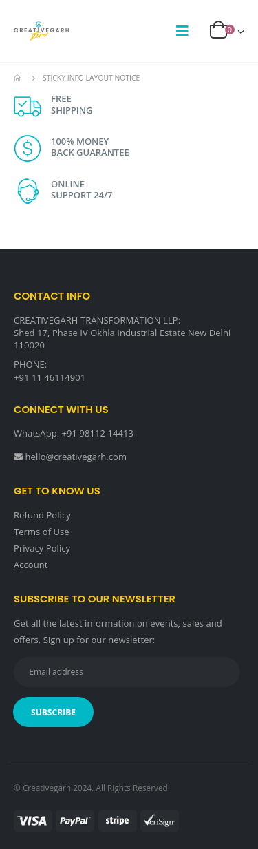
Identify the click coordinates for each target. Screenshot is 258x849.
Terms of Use (41, 531)
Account (31, 564)
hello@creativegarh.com (76, 456)
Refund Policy (42, 515)
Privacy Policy (42, 548)
